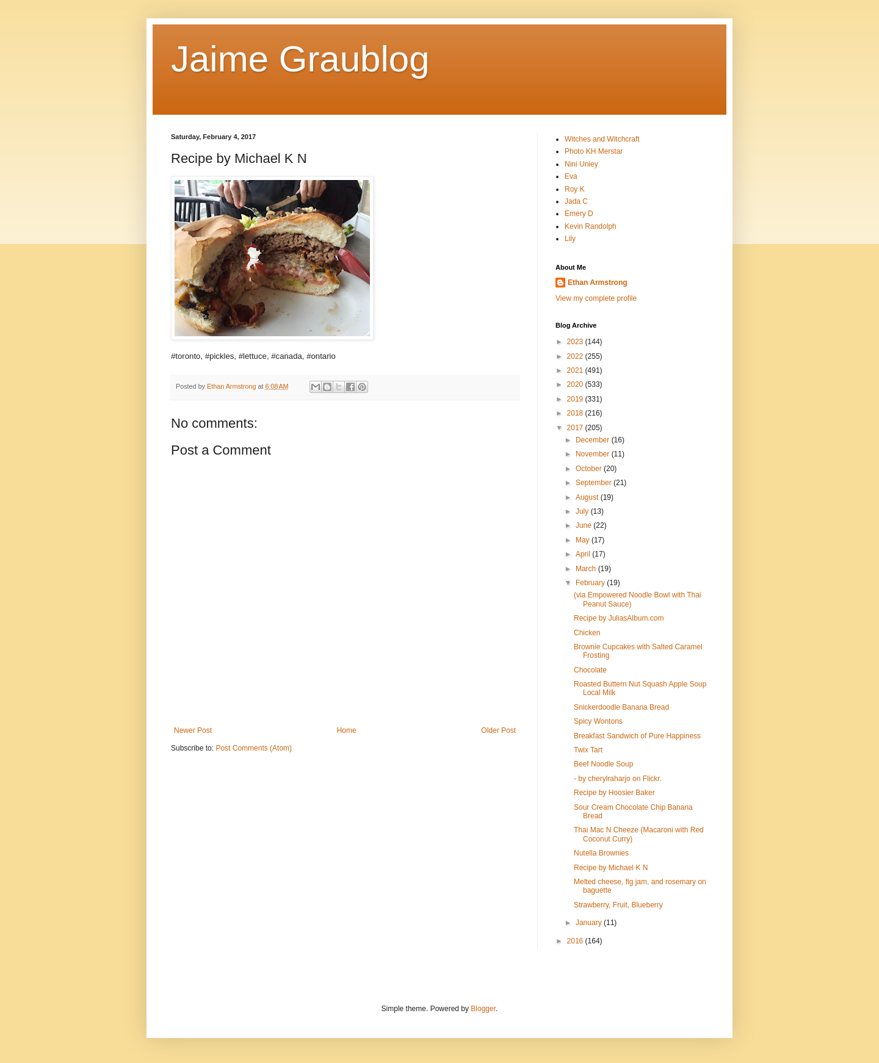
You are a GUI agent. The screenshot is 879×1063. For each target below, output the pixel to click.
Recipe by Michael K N (611, 867)
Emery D (579, 213)
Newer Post (193, 730)
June (584, 525)
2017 (576, 427)
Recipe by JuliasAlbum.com (619, 618)
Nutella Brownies (601, 853)
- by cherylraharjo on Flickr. (618, 778)
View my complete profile (596, 298)
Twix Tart (588, 750)
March (587, 568)
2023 (576, 341)
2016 (576, 941)
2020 (576, 384)
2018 (576, 413)
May (583, 540)
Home (346, 730)
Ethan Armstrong (598, 282)
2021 (576, 370)
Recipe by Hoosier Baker (614, 792)
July (583, 511)
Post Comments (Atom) (253, 748)
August (588, 497)
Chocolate (590, 670)
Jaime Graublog (300, 58)
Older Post (498, 730)
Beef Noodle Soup (603, 764)
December (594, 440)
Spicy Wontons (598, 721)
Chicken (587, 633)
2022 (576, 356)
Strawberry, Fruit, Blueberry (618, 905)
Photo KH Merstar (594, 151)
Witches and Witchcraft (602, 139)
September (594, 482)
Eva (571, 176)
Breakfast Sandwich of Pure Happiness (637, 736)
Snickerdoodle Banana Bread (621, 707)
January (590, 922)
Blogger (483, 1008)
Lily (570, 238)
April (584, 554)
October (590, 468)
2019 (576, 399)
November (594, 454)
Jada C (576, 201)
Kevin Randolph (591, 226)
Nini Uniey (581, 164)
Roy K (575, 189)
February (591, 582)
